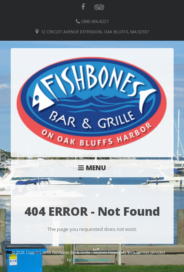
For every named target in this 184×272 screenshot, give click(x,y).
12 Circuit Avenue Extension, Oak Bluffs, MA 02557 (95, 31)
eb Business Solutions (91, 259)
